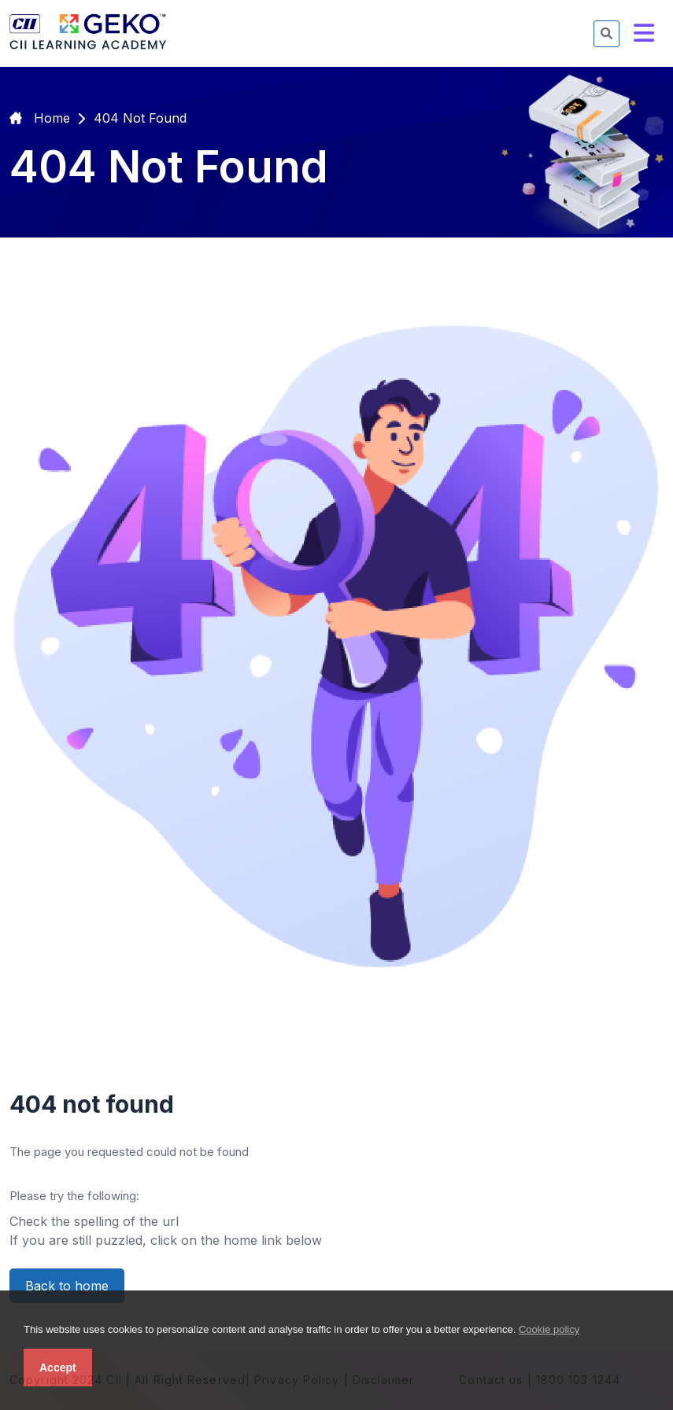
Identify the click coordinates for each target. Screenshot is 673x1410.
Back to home (67, 1286)
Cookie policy (549, 1329)
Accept (57, 1367)
